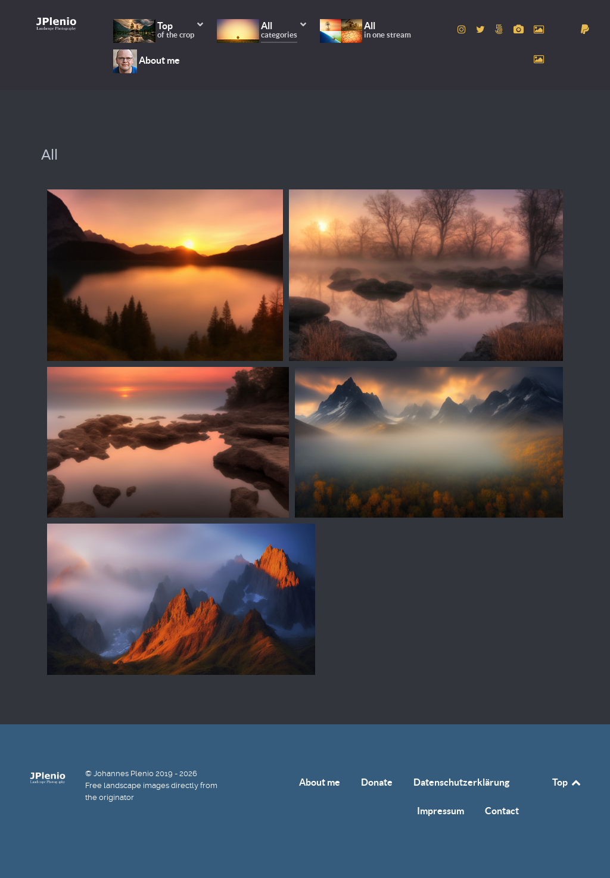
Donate (377, 782)
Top (567, 782)
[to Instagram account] (463, 29)
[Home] (56, 23)
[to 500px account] (500, 29)
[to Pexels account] (538, 29)
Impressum (440, 810)
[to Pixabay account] (519, 29)
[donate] (585, 29)
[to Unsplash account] (538, 59)
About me (319, 782)
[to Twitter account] (481, 29)
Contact (502, 810)
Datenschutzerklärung (461, 782)
